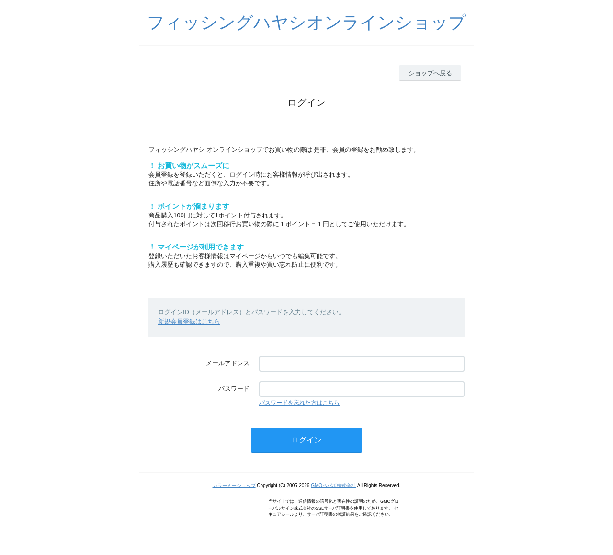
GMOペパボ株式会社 (333, 485)
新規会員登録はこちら (189, 321)
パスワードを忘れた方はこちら (299, 402)
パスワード (234, 388)
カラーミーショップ (234, 485)
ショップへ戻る (430, 73)
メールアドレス (228, 363)
